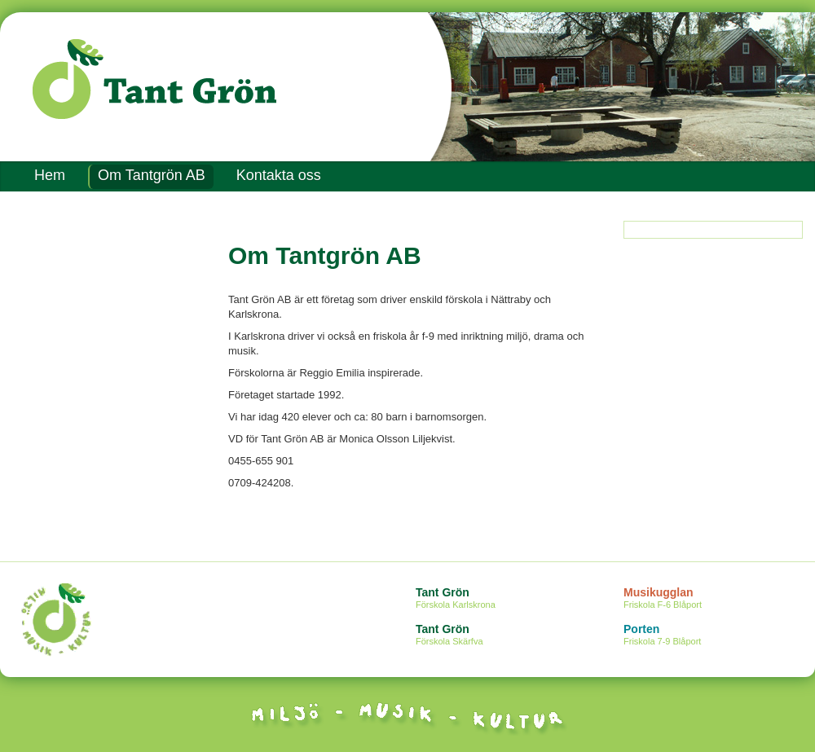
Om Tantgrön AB (151, 175)
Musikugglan (719, 599)
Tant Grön (511, 599)
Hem (49, 175)
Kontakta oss (278, 175)
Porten (719, 635)
